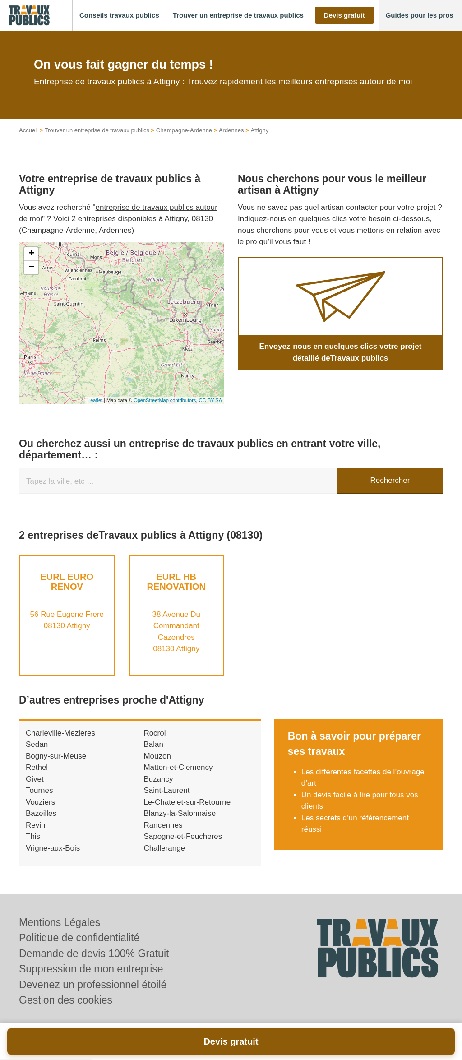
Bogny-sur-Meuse (56, 756)
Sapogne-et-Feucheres (182, 836)
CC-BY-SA (210, 400)
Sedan (37, 744)
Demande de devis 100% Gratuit (94, 953)
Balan (153, 744)
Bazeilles (41, 813)
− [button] (31, 267)
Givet (35, 779)
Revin (35, 825)
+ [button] (31, 254)
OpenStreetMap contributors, (166, 400)
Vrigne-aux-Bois (53, 848)
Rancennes (162, 825)
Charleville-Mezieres (60, 733)
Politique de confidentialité (79, 938)
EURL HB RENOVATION (176, 582)
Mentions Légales (59, 922)
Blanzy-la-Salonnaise (179, 813)
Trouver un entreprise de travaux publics (97, 130)
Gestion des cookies (65, 1000)
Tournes (39, 790)
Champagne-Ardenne (184, 130)
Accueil (28, 130)
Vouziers (40, 802)
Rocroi (154, 733)
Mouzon (157, 756)
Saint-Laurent (166, 790)
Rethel (37, 767)
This (33, 836)
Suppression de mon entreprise (91, 969)
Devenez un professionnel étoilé (92, 985)
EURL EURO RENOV (67, 582)
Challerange (164, 848)
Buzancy (158, 779)
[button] (119, 15)
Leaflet (95, 400)
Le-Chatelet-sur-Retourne (187, 802)
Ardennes (231, 130)
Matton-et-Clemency (178, 767)
